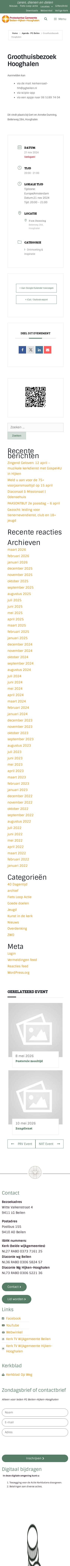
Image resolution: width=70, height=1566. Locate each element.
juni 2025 (15, 606)
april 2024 (15, 695)
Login (11, 953)
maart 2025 (16, 625)
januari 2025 (17, 638)
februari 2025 (18, 632)
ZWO (10, 935)
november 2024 (19, 651)
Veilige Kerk (61, 10)
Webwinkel (46, 10)
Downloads (32, 10)
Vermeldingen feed (22, 960)
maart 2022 (16, 853)
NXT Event (49, 1144)
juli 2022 (14, 828)
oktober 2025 (17, 581)
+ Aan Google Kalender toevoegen (36, 288)
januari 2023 (17, 790)
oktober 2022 (17, 809)
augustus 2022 (19, 821)
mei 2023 (15, 764)
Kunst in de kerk (19, 916)
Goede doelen (18, 903)
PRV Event (21, 1144)
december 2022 (19, 796)
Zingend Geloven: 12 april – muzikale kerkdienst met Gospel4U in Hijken (34, 468)
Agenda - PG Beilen (31, 33)
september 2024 (20, 663)
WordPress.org (18, 972)
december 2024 (19, 644)
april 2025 (15, 619)
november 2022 (19, 802)
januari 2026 (17, 562)
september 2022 (20, 815)
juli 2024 (14, 676)
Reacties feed (17, 966)
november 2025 (19, 575)
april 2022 (15, 847)
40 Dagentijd (17, 884)
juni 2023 (15, 758)
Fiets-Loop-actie (29, 5)
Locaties (47, 6)
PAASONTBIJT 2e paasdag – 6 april (33, 503)
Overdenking (17, 928)
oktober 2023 (17, 733)
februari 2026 (18, 556)
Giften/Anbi (61, 5)
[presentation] (30, 1445)
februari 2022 (18, 859)
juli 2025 (14, 600)
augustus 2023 (19, 745)
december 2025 (19, 568)
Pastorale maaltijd (29, 1061)
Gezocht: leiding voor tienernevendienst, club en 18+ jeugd (31, 515)
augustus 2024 (19, 670)
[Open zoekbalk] (45, 19)
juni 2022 (15, 834)
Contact (10, 1193)
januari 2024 (17, 714)
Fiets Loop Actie (19, 897)
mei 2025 (15, 613)
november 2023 (19, 727)
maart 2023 (16, 777)
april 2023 (15, 771)
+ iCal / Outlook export (36, 299)
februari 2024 (18, 708)
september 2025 (20, 587)
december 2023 (19, 720)
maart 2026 (16, 550)
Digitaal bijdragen (22, 1469)
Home (15, 33)
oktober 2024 (17, 657)
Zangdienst (23, 1128)
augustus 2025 (19, 594)
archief (12, 891)
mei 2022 (15, 840)
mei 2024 (15, 689)
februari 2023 (18, 784)
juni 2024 (15, 682)
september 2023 (20, 739)
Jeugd (12, 910)
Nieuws (13, 5)
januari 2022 (17, 866)
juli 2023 (14, 752)
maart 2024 (16, 701)
